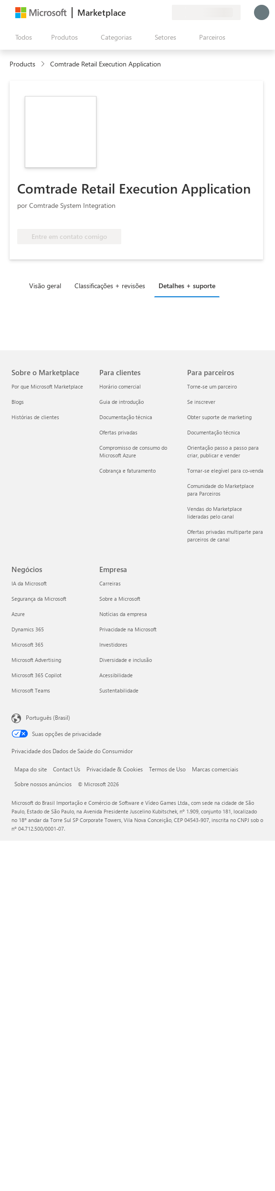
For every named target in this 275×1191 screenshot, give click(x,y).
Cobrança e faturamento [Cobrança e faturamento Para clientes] (127, 470)
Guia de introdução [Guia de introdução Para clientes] (121, 401)
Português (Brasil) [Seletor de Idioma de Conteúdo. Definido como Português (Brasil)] (48, 717)
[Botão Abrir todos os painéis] (22, 37)
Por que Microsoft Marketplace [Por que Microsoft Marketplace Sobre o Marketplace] (47, 386)
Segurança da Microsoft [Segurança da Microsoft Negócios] (38, 598)
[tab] (47, 285)
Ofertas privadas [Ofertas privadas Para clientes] (118, 432)
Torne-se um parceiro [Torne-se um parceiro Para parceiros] (212, 386)
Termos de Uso (167, 769)
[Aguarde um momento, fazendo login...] (261, 12)
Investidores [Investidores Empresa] (113, 644)
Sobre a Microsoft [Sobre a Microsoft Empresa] (119, 598)
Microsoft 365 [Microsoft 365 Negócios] (27, 644)
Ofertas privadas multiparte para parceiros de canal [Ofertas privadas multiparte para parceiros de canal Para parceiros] (225, 535)
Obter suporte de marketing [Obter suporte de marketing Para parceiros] (219, 417)
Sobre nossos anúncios (43, 784)
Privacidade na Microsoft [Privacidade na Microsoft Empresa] (128, 629)
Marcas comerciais (215, 769)
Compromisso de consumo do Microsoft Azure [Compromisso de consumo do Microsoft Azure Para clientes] (133, 451)
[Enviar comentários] (130, 12)
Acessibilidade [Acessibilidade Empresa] (116, 675)
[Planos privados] (164, 12)
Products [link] (22, 63)
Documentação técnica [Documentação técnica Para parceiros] (213, 432)
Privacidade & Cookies (114, 769)
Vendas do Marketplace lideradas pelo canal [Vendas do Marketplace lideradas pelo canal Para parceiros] (214, 512)
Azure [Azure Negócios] (18, 613)
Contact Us (66, 769)
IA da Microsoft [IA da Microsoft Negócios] (29, 583)
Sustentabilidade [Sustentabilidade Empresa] (118, 690)
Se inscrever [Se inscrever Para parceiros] (201, 401)
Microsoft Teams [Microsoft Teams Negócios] (30, 690)
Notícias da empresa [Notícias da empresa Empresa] (123, 613)
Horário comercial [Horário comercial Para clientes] (120, 386)
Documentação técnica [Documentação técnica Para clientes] (125, 417)
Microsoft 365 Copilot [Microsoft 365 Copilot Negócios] (36, 675)
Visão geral (45, 285)
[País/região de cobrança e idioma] (206, 12)
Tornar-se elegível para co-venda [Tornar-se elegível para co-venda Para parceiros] (225, 470)
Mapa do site (30, 769)
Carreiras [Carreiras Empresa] (110, 583)
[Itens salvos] (153, 12)
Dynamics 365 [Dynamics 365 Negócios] (27, 629)
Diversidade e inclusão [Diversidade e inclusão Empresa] (125, 659)
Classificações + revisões (109, 285)
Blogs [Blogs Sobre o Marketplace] (17, 401)
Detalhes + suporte (187, 285)
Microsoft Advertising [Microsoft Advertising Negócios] (36, 659)
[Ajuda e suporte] (141, 12)
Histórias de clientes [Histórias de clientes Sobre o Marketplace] (35, 417)
